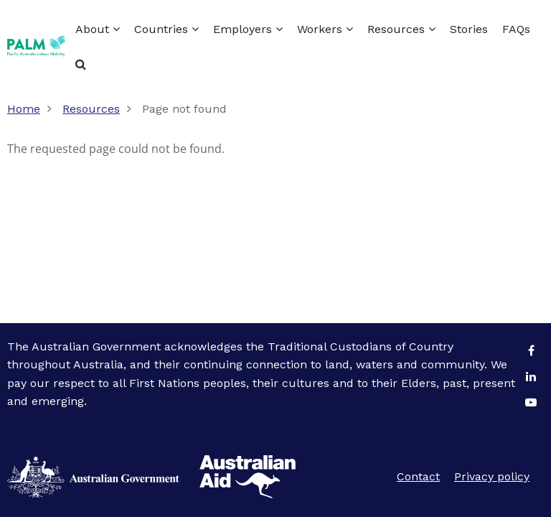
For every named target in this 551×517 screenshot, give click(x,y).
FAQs (516, 29)
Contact (418, 476)
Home (23, 109)
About (97, 29)
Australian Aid (93, 476)
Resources (401, 29)
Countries (166, 29)
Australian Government (247, 476)
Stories (469, 29)
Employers (248, 29)
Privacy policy (491, 476)
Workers (325, 29)
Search (81, 64)
